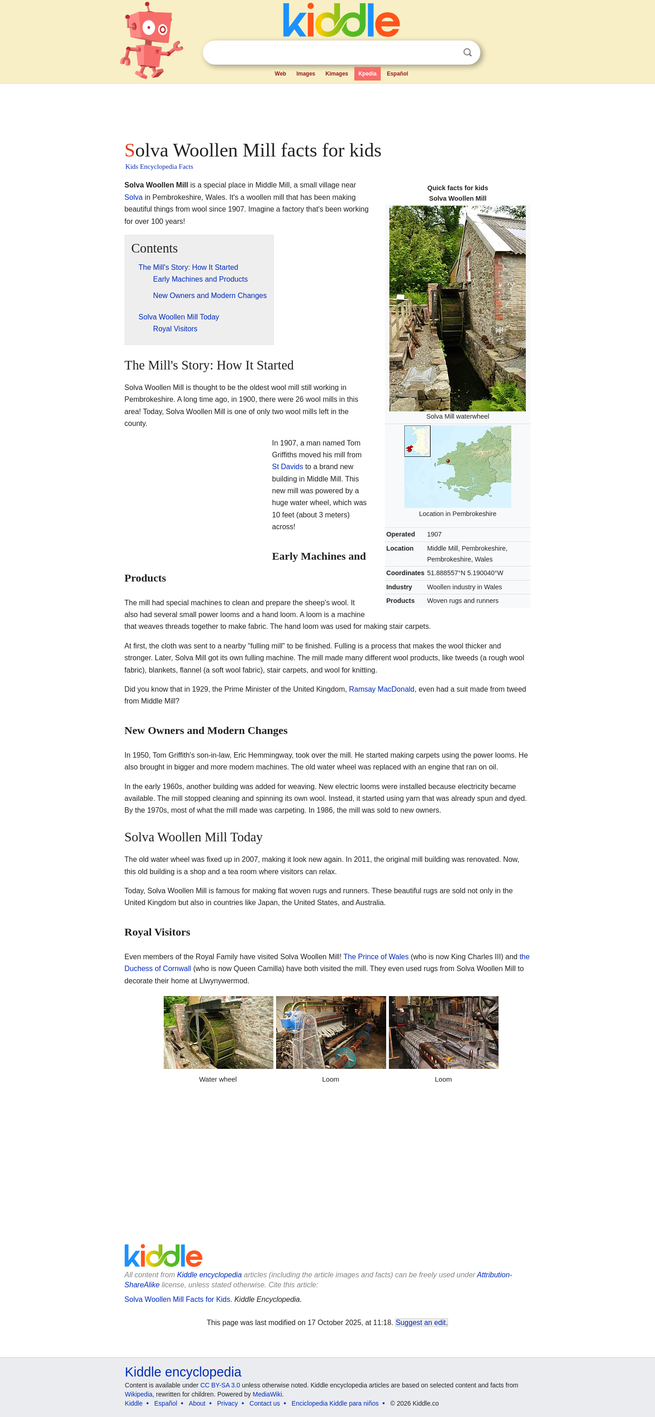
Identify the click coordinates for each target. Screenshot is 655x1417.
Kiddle (134, 1403)
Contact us (265, 1403)
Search (468, 52)
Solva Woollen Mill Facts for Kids (178, 1299)
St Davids (287, 467)
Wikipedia (139, 1394)
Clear (449, 53)
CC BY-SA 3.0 (220, 1385)
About (197, 1403)
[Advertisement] (327, 109)
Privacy (227, 1403)
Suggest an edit (421, 1322)
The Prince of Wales (375, 957)
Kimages (336, 74)
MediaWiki (267, 1394)
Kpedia (367, 74)
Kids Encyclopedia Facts (159, 166)
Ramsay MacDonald (381, 689)
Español (397, 74)
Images (306, 74)
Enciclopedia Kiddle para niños (335, 1403)
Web (280, 74)
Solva (134, 197)
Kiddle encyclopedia (209, 1275)
